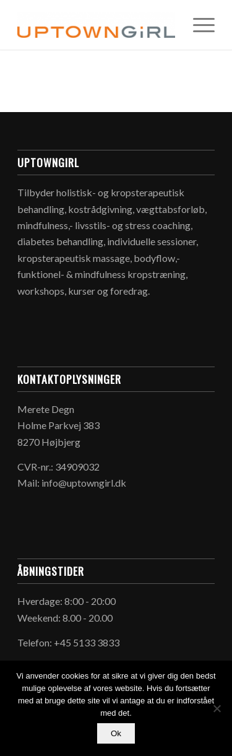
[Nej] (216, 708)
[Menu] (198, 25)
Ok (116, 733)
